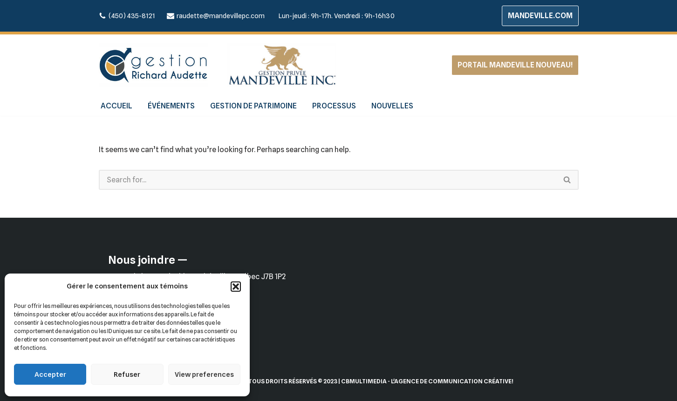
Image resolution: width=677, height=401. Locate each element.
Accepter (50, 374)
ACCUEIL (116, 105)
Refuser (127, 374)
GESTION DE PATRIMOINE (253, 105)
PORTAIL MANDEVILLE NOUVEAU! (515, 64)
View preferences (204, 374)
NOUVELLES (392, 105)
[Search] (327, 180)
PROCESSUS (334, 105)
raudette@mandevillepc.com (221, 16)
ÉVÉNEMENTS (171, 105)
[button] (235, 286)
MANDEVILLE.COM (540, 15)
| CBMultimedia (362, 381)
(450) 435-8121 (132, 16)
